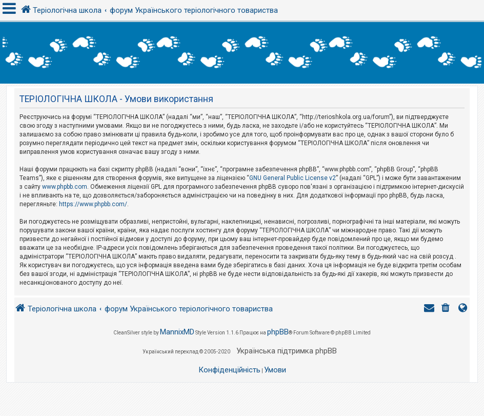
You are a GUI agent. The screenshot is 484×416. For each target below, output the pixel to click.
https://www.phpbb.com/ (93, 204)
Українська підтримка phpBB (286, 350)
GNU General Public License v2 (292, 178)
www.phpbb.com (64, 186)
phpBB (278, 331)
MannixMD (177, 331)
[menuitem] (446, 309)
